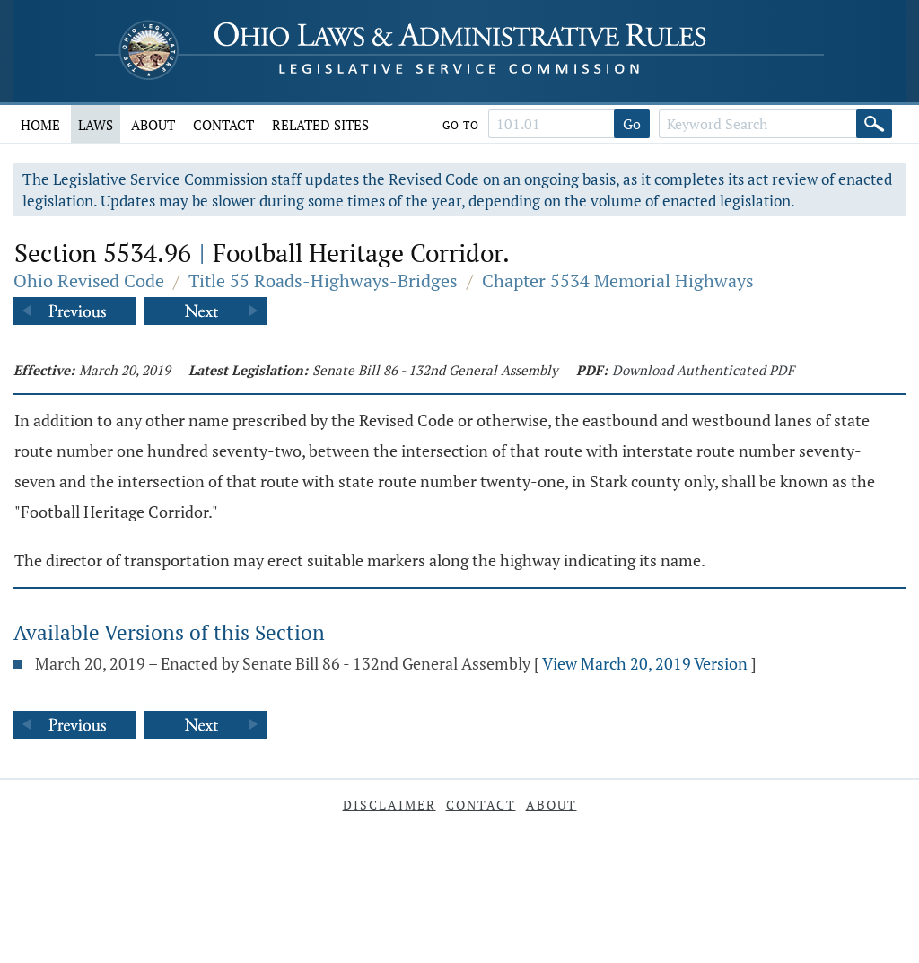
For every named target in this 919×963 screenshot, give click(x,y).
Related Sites (320, 125)
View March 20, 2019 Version (645, 663)
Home (40, 125)
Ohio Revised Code (88, 280)
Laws (95, 125)
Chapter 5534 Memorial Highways (618, 280)
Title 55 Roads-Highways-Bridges (323, 280)
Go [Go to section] (632, 124)
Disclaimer (389, 804)
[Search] (874, 123)
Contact (223, 125)
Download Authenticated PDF (703, 370)
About (153, 125)
